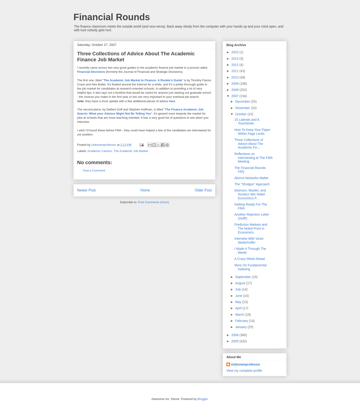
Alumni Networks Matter (251, 178)
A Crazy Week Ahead (249, 259)
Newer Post (86, 190)
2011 (235, 71)
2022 (235, 52)
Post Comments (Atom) (153, 202)
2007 (235, 96)
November (243, 108)
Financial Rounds (111, 17)
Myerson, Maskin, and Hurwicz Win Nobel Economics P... (250, 194)
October (241, 114)
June (239, 296)
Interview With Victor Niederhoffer (249, 240)
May (238, 302)
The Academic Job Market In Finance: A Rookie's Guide (143, 80)
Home (145, 190)
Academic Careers (99, 151)
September (243, 277)
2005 (235, 341)
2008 (235, 90)
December (243, 101)
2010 (235, 77)
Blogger (202, 399)
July (238, 289)
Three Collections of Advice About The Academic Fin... (248, 143)
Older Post (203, 190)
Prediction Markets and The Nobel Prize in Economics (250, 228)
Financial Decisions (91, 71)
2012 (235, 65)
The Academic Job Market (131, 151)
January (241, 327)
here (172, 101)
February (242, 321)
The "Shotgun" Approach (252, 184)
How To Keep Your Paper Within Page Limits (252, 131)
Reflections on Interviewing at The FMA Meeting (253, 157)
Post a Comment (94, 170)
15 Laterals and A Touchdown (246, 121)
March (240, 314)
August (240, 283)
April (238, 308)
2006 (235, 335)
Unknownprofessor (245, 364)
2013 (235, 58)
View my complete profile (244, 370)
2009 (235, 83)
